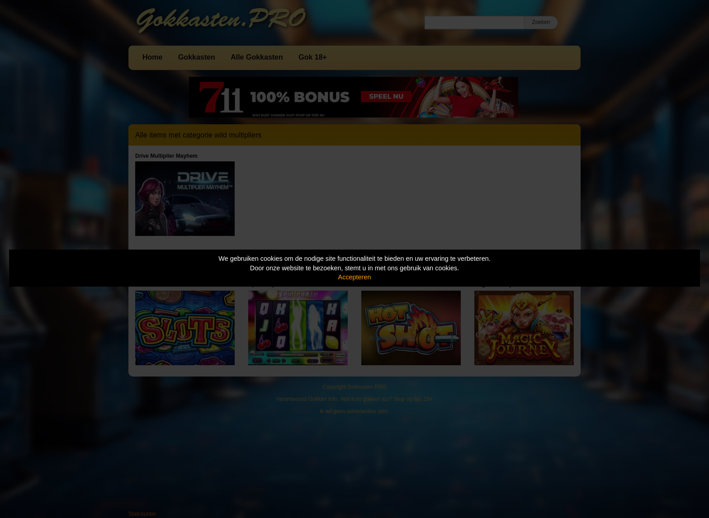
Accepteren (354, 277)
